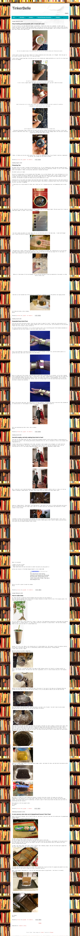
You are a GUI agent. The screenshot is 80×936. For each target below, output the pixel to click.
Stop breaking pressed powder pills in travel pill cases (28, 23)
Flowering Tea (16, 165)
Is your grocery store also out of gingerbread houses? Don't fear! (31, 814)
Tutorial (58, 17)
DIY (14, 17)
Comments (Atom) (22, 925)
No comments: (30, 159)
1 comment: (30, 808)
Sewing (31, 17)
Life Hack (22, 17)
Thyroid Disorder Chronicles (44, 17)
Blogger (51, 932)
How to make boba (17, 595)
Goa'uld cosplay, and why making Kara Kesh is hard (27, 437)
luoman (42, 932)
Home (40, 923)
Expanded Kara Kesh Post (20, 321)
